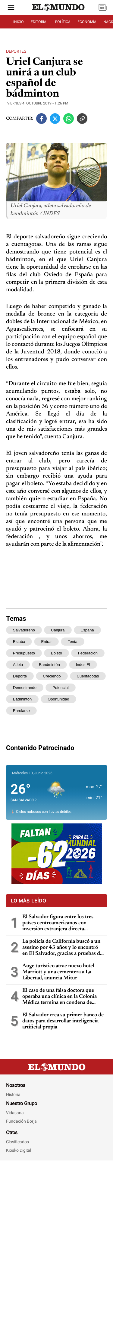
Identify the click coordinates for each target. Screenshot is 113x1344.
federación (88, 683)
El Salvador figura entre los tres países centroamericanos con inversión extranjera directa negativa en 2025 (57, 1016)
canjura (58, 660)
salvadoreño (24, 660)
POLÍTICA (63, 22)
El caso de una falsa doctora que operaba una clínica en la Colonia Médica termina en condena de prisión (59, 1089)
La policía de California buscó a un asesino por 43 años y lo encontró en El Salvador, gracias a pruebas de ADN (62, 1040)
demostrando (24, 718)
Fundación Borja (21, 1304)
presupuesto (24, 683)
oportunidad (58, 729)
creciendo (52, 706)
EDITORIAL (39, 22)
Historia (13, 1277)
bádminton (22, 729)
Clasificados (17, 1324)
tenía (72, 672)
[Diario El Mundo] (58, 10)
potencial (60, 718)
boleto (56, 683)
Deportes (16, 66)
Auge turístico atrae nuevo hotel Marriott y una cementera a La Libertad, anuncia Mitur (58, 1064)
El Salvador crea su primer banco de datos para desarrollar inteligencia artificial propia (63, 1113)
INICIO (18, 22)
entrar (46, 672)
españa (87, 660)
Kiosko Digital (18, 1333)
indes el (83, 695)
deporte (20, 706)
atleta (18, 695)
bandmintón (49, 695)
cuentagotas (88, 706)
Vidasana (15, 1295)
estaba (19, 672)
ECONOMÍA (86, 22)
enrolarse (21, 741)
